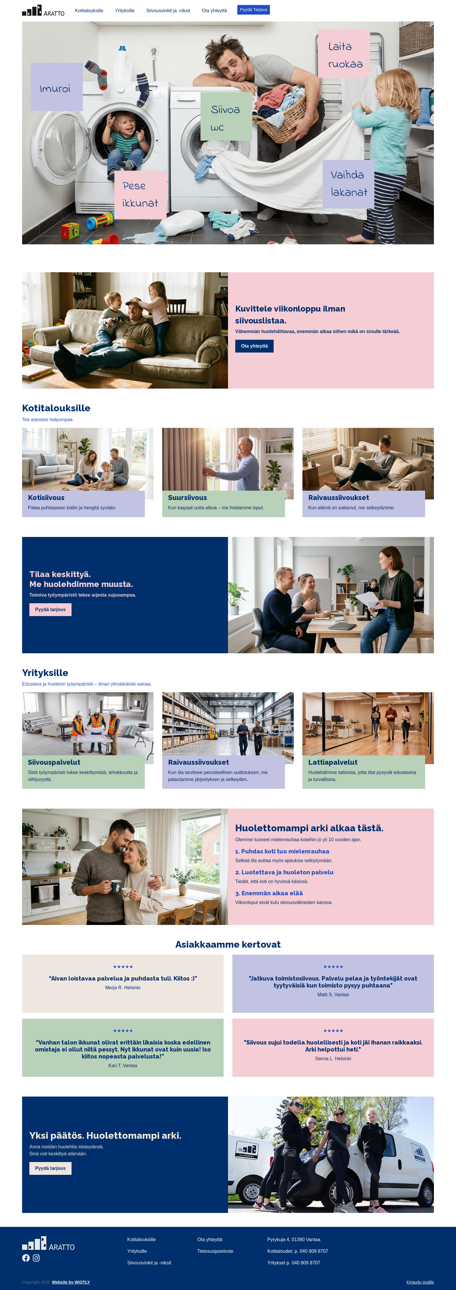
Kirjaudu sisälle (420, 1282)
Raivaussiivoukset (338, 497)
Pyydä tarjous (50, 609)
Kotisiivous (46, 497)
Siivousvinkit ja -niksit (168, 10)
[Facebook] (26, 1259)
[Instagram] (36, 1259)
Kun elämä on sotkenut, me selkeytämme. (351, 507)
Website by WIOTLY (71, 1282)
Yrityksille (125, 10)
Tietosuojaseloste (215, 1251)
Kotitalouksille (89, 10)
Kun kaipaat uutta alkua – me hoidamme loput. (216, 507)
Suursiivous (187, 497)
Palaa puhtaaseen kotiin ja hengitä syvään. (72, 507)
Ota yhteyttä (214, 10)
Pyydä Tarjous (253, 9)
